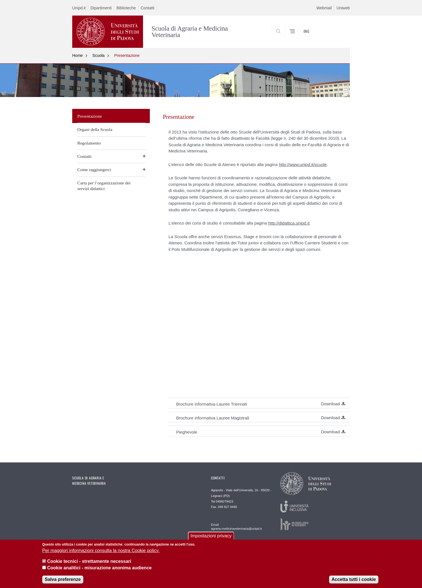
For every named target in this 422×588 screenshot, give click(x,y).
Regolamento (89, 143)
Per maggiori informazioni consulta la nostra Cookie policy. (100, 550)
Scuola (98, 55)
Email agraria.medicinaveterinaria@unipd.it (236, 526)
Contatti (147, 8)
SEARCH (340, 34)
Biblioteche (126, 8)
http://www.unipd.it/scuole (303, 164)
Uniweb (343, 8)
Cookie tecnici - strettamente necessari (89, 561)
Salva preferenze (63, 579)
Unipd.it (79, 8)
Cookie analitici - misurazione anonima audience (99, 567)
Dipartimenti (101, 8)
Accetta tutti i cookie (354, 579)
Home (77, 55)
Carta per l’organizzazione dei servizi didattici (104, 185)
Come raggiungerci (94, 169)
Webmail (324, 8)
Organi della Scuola (94, 129)
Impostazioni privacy (211, 535)
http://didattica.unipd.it (289, 223)
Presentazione (127, 55)
